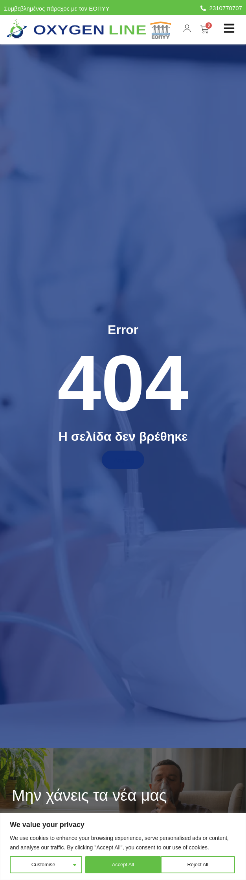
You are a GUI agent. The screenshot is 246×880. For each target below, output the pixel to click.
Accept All (199, 865)
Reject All (121, 865)
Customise (43, 865)
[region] (123, 846)
